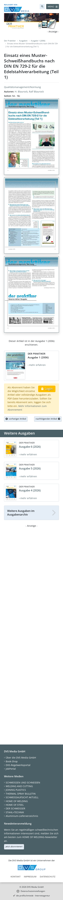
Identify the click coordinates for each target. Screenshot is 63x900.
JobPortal (11, 768)
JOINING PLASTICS (16, 789)
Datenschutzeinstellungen (33, 891)
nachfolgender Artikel (48, 418)
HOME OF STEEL (15, 804)
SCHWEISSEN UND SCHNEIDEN (23, 782)
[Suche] (42, 6)
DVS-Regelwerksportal (18, 765)
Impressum (30, 876)
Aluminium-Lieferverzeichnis (22, 816)
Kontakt (15, 876)
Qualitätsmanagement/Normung (22, 87)
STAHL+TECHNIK (15, 812)
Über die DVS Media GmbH (21, 757)
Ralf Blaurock (36, 91)
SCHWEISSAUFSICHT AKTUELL (22, 797)
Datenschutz (47, 876)
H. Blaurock (21, 91)
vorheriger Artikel (16, 418)
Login (47, 389)
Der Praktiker (10, 40)
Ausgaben (23, 40)
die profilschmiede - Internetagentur (33, 895)
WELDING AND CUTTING (19, 786)
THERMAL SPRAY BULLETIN (21, 793)
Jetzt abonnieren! (14, 846)
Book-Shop (12, 761)
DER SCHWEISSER (15, 808)
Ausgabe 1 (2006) (38, 40)
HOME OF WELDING (17, 801)
